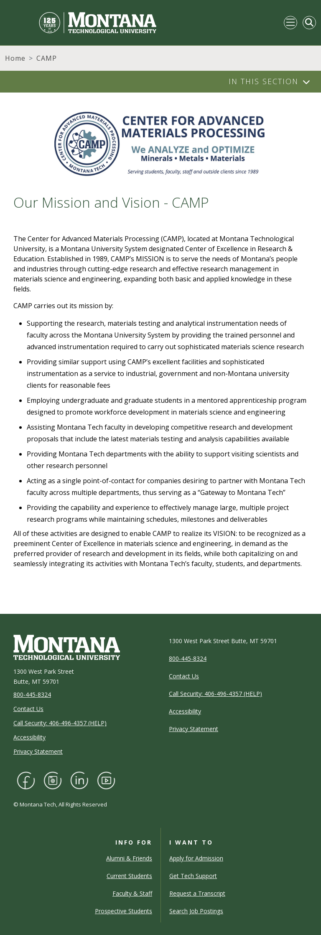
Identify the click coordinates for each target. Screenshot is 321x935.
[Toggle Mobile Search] (309, 22)
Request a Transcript (197, 893)
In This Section (263, 81)
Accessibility (29, 737)
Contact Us (28, 709)
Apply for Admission (196, 858)
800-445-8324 (32, 694)
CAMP (46, 58)
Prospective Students (123, 911)
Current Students (129, 876)
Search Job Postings (196, 911)
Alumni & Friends (129, 858)
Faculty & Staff (132, 893)
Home (15, 58)
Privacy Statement (38, 751)
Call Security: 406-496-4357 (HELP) (60, 723)
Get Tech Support (193, 876)
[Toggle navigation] (290, 22)
